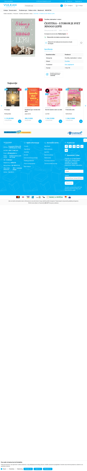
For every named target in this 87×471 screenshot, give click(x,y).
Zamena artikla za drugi (50, 163)
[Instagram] (74, 146)
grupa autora (28, 113)
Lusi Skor (47, 113)
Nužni (4, 469)
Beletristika (48, 107)
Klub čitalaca (27, 166)
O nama (26, 146)
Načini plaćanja (48, 149)
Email (66, 168)
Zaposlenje (27, 149)
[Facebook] (66, 146)
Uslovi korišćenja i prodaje (31, 157)
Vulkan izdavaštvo (8, 13)
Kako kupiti (47, 146)
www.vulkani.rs (35, 203)
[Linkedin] (66, 150)
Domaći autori (7, 107)
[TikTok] (81, 146)
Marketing (20, 469)
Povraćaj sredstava (49, 160)
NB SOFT (47, 203)
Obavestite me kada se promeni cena (58, 37)
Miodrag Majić (7, 113)
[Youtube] (78, 146)
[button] (79, 6)
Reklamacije (47, 157)
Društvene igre (28, 107)
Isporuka (46, 152)
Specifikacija (48, 49)
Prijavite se (69, 183)
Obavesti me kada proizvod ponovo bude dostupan (60, 42)
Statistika (11, 469)
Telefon (67, 175)
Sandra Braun (69, 113)
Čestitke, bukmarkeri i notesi (25, 13)
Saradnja (26, 152)
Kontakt (26, 155)
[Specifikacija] (48, 49)
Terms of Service (69, 190)
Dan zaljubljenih (69, 64)
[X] (70, 146)
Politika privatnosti (29, 160)
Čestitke (67, 61)
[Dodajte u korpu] (19, 121)
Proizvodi (15, 13)
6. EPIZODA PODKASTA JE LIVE (43, 1)
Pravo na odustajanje (29, 163)
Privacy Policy (75, 188)
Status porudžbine (8, 1)
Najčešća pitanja (48, 155)
